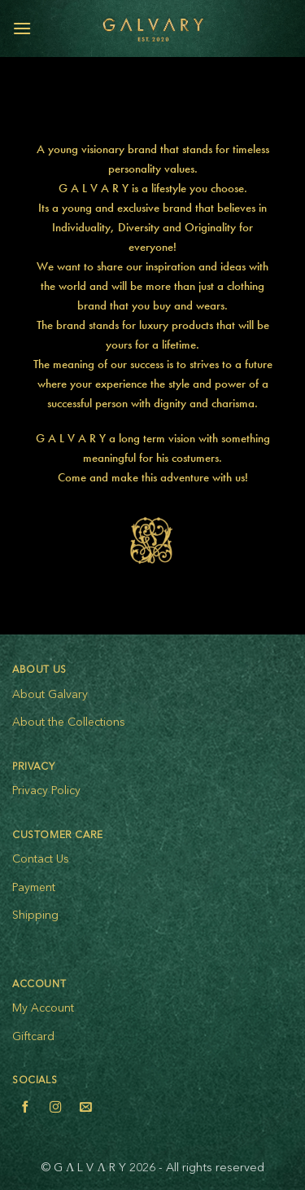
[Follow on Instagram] (55, 1109)
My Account (43, 1008)
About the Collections (68, 722)
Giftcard (33, 1037)
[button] (22, 28)
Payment (33, 888)
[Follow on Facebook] (25, 1109)
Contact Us (40, 859)
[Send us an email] (85, 1109)
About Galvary (50, 694)
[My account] (257, 28)
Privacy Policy (46, 791)
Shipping (35, 915)
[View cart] (285, 28)
